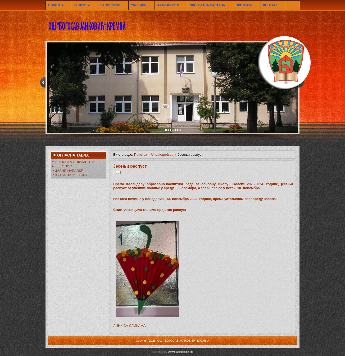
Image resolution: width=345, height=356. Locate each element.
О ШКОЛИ (82, 5)
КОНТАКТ (270, 5)
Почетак (140, 155)
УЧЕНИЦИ (139, 5)
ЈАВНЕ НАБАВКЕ (69, 171)
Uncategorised (162, 155)
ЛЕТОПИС (63, 166)
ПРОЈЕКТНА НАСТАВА (207, 5)
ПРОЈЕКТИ (244, 5)
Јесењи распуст (130, 166)
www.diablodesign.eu (180, 351)
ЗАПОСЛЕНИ (110, 5)
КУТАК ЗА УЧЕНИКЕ (71, 175)
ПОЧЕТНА (56, 5)
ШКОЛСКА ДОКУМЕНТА (74, 162)
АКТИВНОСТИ (168, 5)
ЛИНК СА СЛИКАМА (129, 326)
